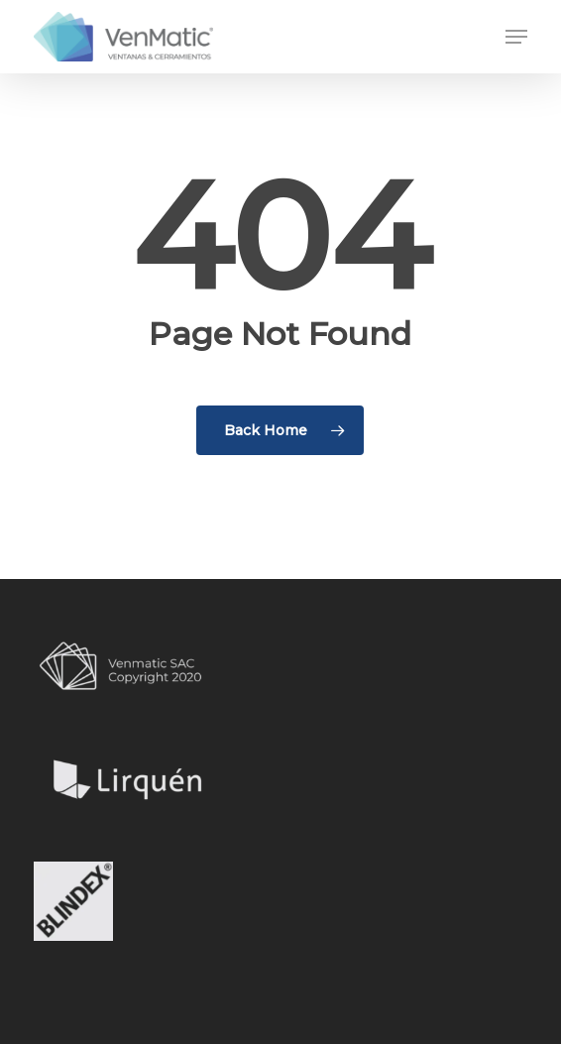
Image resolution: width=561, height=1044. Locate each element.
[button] (516, 37)
